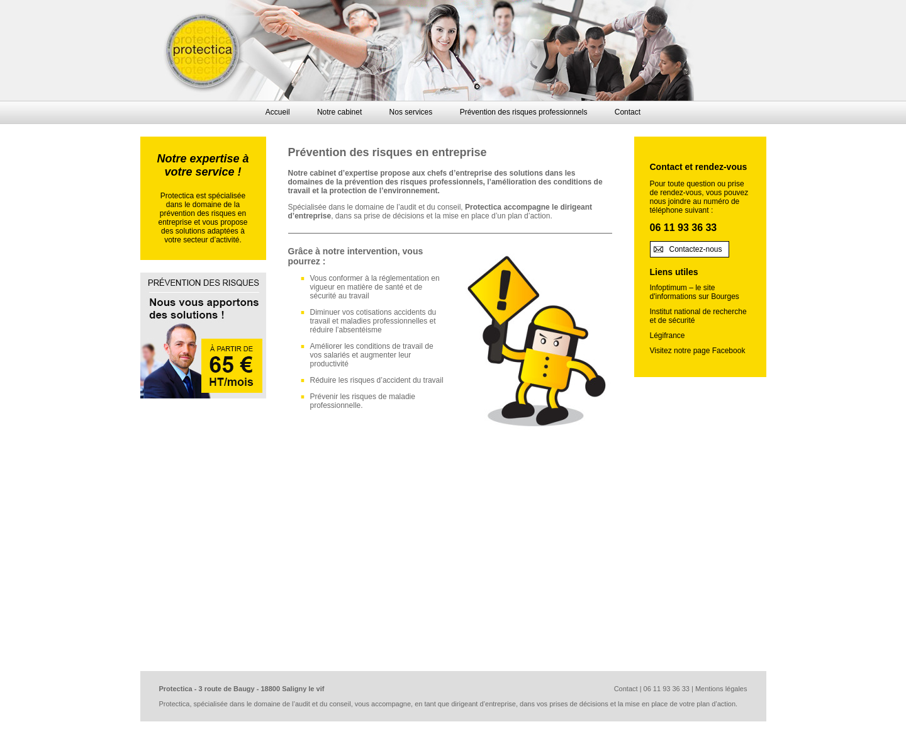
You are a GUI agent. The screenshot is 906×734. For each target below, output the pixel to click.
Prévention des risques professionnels (524, 112)
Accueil (278, 112)
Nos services (411, 112)
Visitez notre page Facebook (698, 350)
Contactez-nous (695, 249)
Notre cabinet (339, 112)
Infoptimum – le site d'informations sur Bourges (694, 292)
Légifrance (667, 335)
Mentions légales (721, 688)
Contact (627, 112)
